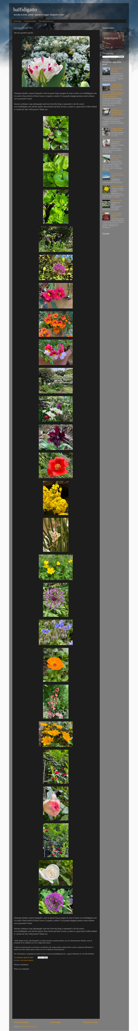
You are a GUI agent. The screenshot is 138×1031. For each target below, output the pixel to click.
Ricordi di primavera (117, 139)
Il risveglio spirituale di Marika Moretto (117, 129)
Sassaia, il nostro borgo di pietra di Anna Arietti (116, 157)
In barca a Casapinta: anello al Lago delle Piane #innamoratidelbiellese (117, 112)
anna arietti (23, 960)
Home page (17, 21)
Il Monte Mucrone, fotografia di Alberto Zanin (117, 175)
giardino (30, 960)
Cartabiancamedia (30, 21)
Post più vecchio (90, 1022)
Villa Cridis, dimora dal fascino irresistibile (117, 69)
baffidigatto (25, 9)
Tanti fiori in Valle (116, 201)
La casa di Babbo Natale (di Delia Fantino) (116, 215)
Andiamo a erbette (117, 186)
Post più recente (21, 1022)
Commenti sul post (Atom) (28, 1026)
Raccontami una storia (46, 21)
